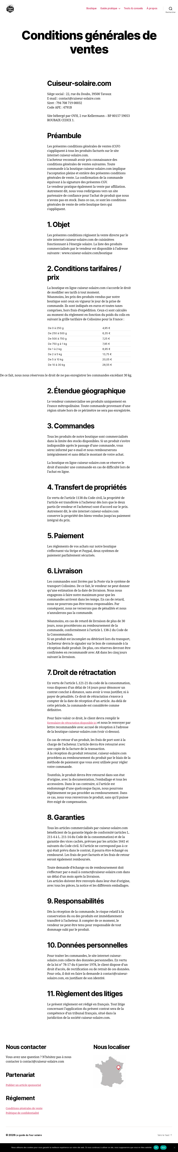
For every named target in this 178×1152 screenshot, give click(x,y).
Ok (156, 1147)
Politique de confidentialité (25, 1122)
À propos (152, 10)
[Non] (174, 1147)
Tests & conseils (133, 10)
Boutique (91, 10)
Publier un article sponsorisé (26, 1094)
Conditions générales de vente (27, 1117)
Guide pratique (108, 10)
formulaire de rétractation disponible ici (76, 727)
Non (163, 1147)
